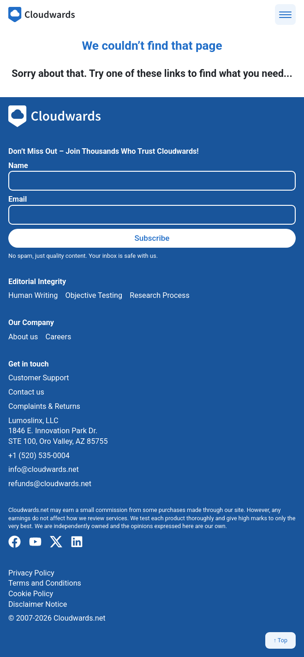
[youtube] (35, 542)
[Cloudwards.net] (41, 15)
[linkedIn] (77, 542)
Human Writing (33, 295)
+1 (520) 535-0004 (39, 455)
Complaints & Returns (44, 406)
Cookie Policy (30, 593)
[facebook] (14, 542)
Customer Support (38, 377)
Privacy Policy (31, 573)
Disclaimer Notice (37, 604)
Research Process (160, 295)
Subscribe (152, 238)
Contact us (26, 392)
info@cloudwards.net (43, 469)
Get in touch (28, 364)
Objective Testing (94, 295)
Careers (59, 336)
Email (17, 199)
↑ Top (280, 640)
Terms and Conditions (44, 583)
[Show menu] (285, 14)
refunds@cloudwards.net (49, 483)
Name (18, 165)
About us (23, 336)
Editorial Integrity (37, 281)
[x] (56, 542)
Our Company (31, 322)
